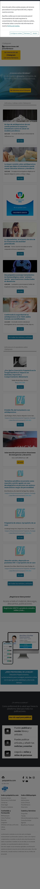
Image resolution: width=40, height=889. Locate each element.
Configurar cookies (16, 32)
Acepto (35, 32)
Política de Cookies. (13, 24)
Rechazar (27, 32)
